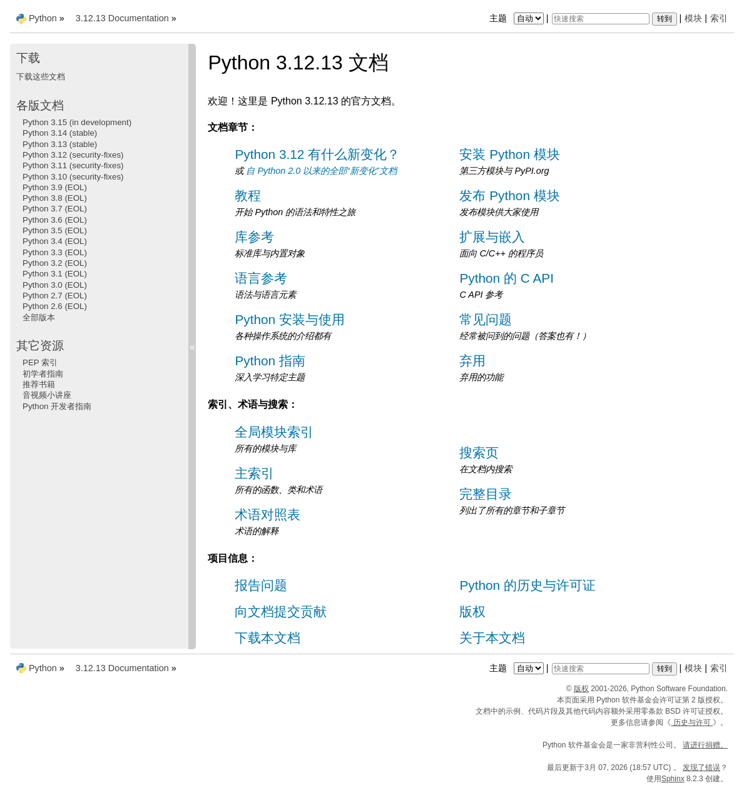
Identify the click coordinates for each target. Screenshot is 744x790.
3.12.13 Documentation (122, 18)
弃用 (472, 360)
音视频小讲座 (47, 395)
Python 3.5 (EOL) (55, 230)
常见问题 (485, 319)
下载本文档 (267, 637)
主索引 (254, 473)
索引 (719, 18)
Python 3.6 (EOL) (55, 220)
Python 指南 (270, 360)
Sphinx (673, 778)
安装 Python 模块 (509, 154)
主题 (517, 18)
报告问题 (261, 585)
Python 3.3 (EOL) (55, 252)
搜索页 (479, 452)
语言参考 (261, 278)
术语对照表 (267, 514)
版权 (472, 611)
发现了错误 (701, 767)
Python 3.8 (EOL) (55, 198)
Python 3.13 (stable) (60, 144)
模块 (693, 18)
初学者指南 (43, 373)
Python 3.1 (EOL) (55, 273)
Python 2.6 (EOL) (55, 306)
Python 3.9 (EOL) (55, 187)
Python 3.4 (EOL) (55, 241)
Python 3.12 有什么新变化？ (317, 154)
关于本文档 (492, 637)
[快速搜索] (601, 18)
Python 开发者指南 (57, 406)
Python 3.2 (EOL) (55, 263)
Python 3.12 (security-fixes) (73, 155)
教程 (248, 195)
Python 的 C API (506, 278)
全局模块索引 (274, 432)
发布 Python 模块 (509, 195)
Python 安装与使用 (290, 319)
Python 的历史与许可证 (527, 585)
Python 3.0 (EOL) (55, 285)
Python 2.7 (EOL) (55, 295)
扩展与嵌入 (492, 237)
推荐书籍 (39, 384)
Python (43, 18)
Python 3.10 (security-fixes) (73, 176)
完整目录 (485, 494)
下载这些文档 (40, 76)
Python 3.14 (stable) (60, 133)
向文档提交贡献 (281, 611)
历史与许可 (692, 722)
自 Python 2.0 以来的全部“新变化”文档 (321, 171)
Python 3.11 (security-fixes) (73, 165)
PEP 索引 (40, 362)
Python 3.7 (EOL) (55, 208)
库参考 (254, 237)
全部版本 (39, 317)
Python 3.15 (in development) (77, 122)
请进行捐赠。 (705, 745)
